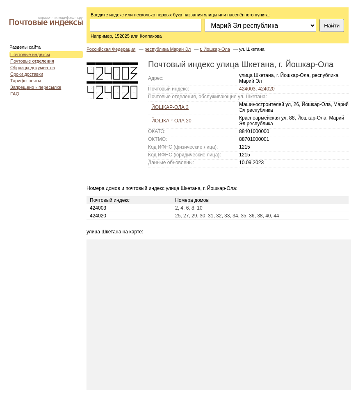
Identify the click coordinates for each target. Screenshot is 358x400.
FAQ (14, 93)
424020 (266, 89)
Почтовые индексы (30, 54)
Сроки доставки (26, 74)
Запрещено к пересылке (35, 87)
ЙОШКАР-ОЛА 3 (170, 107)
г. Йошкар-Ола (215, 49)
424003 (247, 89)
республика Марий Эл (167, 49)
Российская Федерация (111, 49)
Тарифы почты (25, 80)
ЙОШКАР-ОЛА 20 (171, 121)
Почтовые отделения (32, 61)
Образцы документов (32, 67)
